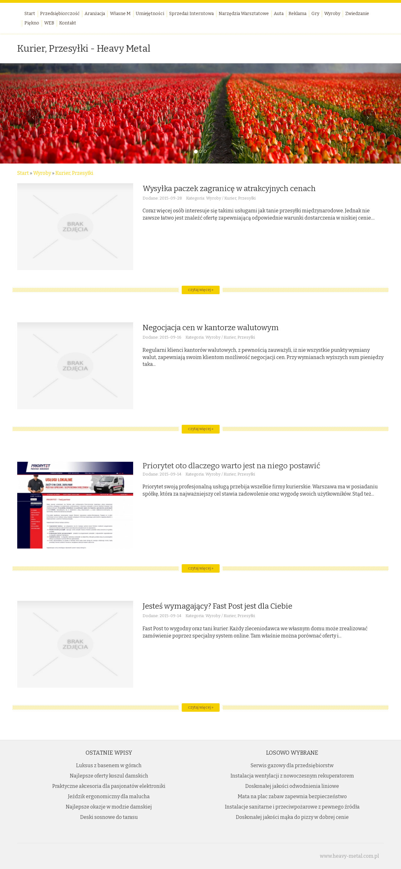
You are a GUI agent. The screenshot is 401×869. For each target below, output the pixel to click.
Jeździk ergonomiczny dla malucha (109, 796)
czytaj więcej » (200, 290)
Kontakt (67, 23)
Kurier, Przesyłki (74, 173)
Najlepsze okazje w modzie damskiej (109, 807)
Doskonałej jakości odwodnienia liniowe (292, 786)
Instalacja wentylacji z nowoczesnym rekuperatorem (292, 776)
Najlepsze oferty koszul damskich (109, 776)
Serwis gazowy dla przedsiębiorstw (292, 765)
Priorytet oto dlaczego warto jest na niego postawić (231, 465)
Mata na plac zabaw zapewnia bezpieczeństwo (292, 796)
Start (23, 173)
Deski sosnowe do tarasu (109, 817)
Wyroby (42, 173)
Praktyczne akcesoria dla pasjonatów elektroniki (108, 786)
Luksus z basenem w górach (109, 765)
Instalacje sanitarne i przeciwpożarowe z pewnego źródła (292, 807)
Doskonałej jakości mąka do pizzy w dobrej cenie (292, 817)
